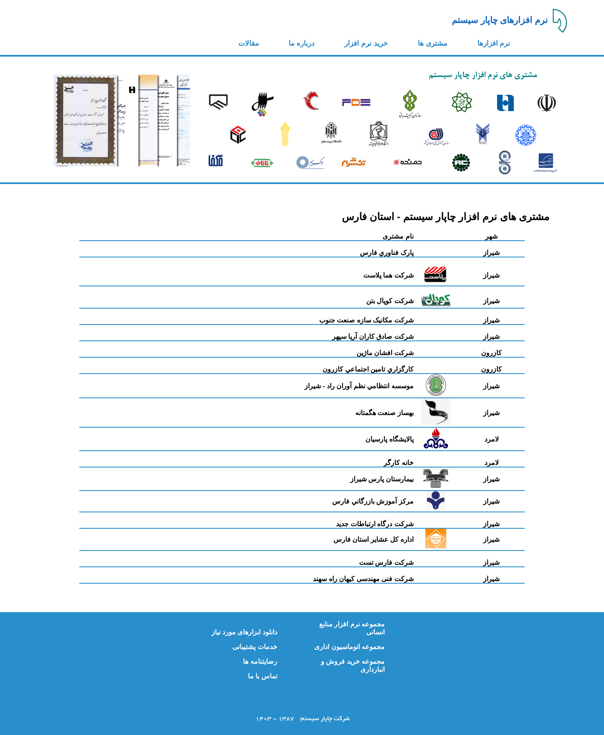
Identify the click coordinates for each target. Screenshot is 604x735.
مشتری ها (432, 43)
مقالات (248, 43)
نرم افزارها (493, 43)
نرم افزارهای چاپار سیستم (500, 20)
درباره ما (302, 43)
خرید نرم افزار (366, 43)
